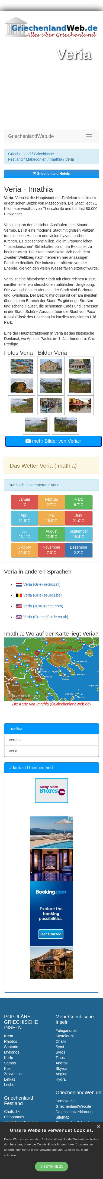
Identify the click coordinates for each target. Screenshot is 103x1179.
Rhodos (10, 1041)
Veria (13, 751)
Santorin (11, 1047)
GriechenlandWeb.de (31, 136)
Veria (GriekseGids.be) (39, 595)
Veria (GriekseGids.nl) (38, 584)
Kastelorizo (65, 1036)
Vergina (15, 740)
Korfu (8, 1057)
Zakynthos (13, 1074)
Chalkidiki (12, 1111)
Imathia (56, 159)
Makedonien (36, 159)
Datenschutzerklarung (74, 1112)
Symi (60, 1047)
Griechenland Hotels (51, 174)
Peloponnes (14, 1117)
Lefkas (9, 1079)
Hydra (61, 1079)
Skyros (61, 1068)
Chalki (61, 1041)
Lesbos (10, 1085)
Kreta (8, 1036)
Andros (61, 1063)
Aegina (61, 1074)
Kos (7, 1068)
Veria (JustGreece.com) (39, 606)
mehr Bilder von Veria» (53, 441)
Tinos (60, 1057)
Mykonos (11, 1052)
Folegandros (66, 1030)
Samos (10, 1063)
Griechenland (19, 154)
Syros (60, 1052)
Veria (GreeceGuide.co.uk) (42, 617)
